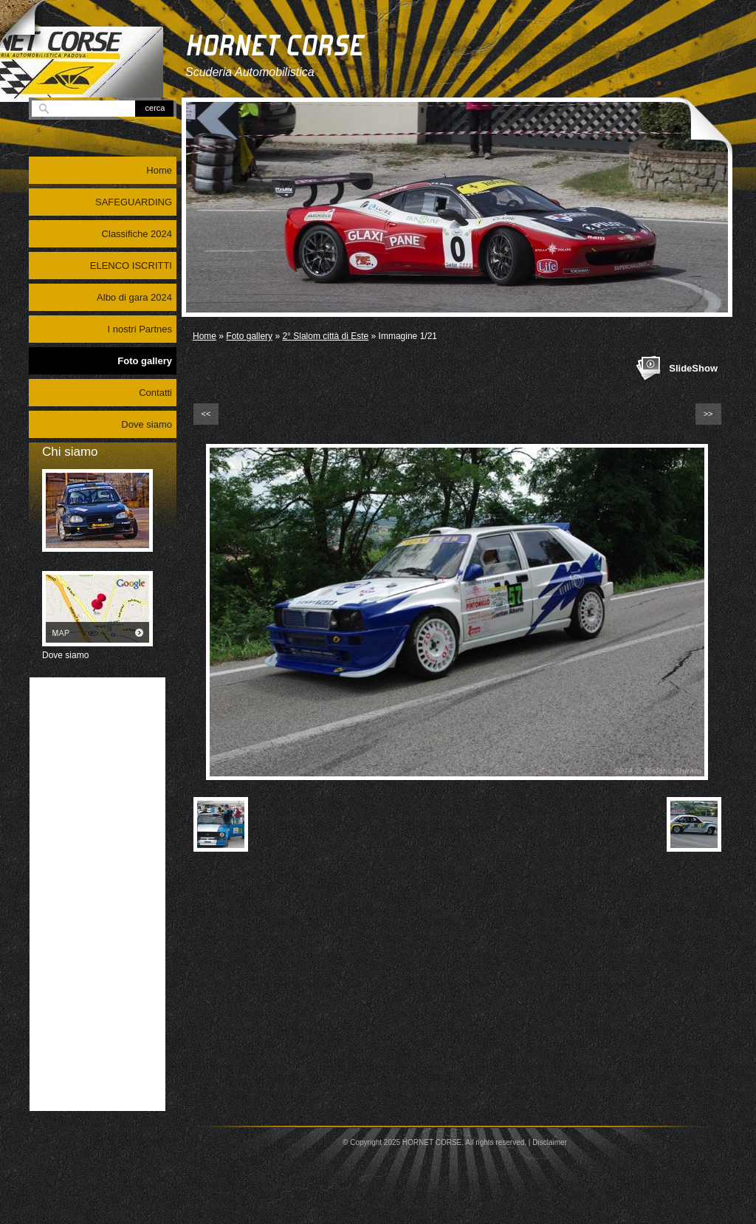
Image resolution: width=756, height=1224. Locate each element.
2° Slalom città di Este (325, 336)
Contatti (155, 392)
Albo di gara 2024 (134, 297)
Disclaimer (549, 1142)
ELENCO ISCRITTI (131, 265)
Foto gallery (249, 336)
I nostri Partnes (140, 329)
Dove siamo (146, 424)
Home (204, 336)
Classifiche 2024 (137, 233)
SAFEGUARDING (133, 202)
